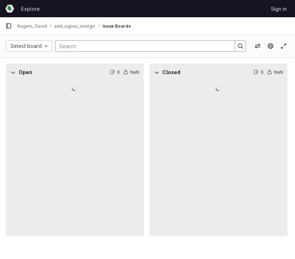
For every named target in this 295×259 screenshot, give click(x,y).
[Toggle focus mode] (283, 46)
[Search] (141, 46)
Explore (30, 9)
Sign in (279, 9)
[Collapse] (13, 72)
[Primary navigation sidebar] (8, 26)
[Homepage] (9, 8)
